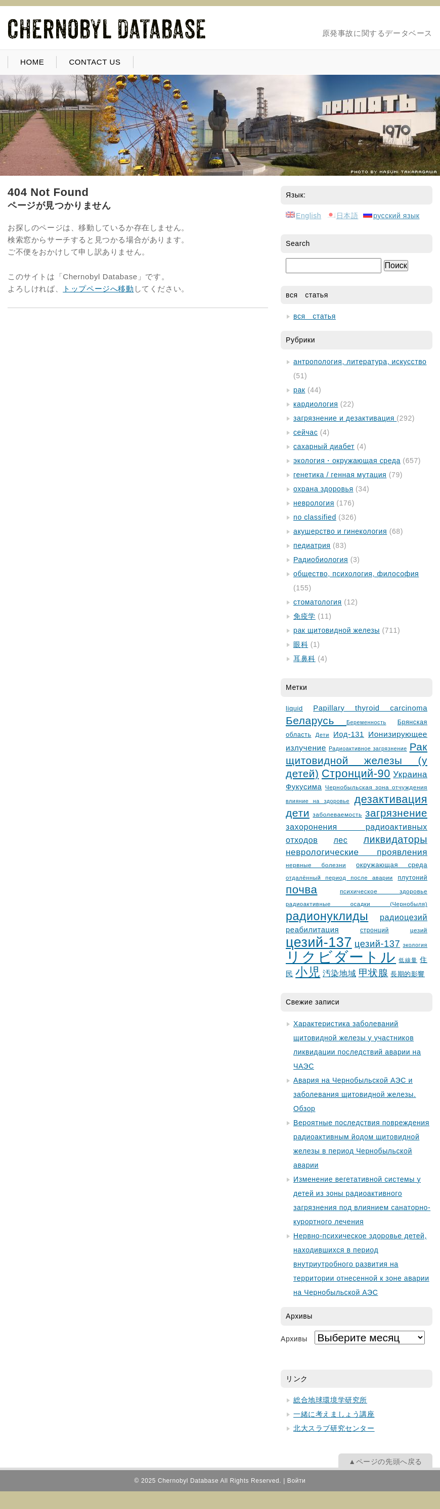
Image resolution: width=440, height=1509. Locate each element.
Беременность (366, 722)
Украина (410, 774)
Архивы (294, 1339)
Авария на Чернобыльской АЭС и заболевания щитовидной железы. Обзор (354, 1094)
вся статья (314, 316)
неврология (313, 503)
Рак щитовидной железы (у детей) (356, 760)
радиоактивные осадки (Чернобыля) (356, 904)
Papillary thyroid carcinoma (370, 708)
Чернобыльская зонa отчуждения (376, 787)
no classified (314, 517)
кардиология (315, 404)
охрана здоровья (323, 489)
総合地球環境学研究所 (330, 1400)
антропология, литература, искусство (359, 362)
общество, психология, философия (356, 574)
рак (299, 390)
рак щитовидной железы (336, 630)
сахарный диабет (324, 446)
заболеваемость (337, 814)
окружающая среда (391, 865)
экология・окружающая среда (347, 461)
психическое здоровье (383, 891)
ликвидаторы (395, 839)
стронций (374, 930)
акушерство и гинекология (340, 531)
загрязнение (396, 813)
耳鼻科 (304, 659)
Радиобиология (320, 560)
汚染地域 (339, 973)
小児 (307, 972)
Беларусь (316, 720)
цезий (418, 930)
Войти (296, 1480)
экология (415, 945)
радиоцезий (403, 917)
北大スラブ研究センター (334, 1428)
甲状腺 (373, 973)
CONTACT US (94, 62)
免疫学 (304, 616)
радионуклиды (327, 916)
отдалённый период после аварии (339, 878)
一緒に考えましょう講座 (334, 1414)
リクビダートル (341, 956)
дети (298, 813)
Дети (322, 735)
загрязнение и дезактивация (345, 418)
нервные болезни (316, 865)
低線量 (408, 960)
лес (341, 840)
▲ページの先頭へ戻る (385, 1461)
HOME (32, 62)
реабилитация (312, 930)
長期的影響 (407, 974)
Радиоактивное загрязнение (368, 748)
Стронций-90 (356, 773)
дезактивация (390, 799)
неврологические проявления (356, 852)
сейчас (305, 432)
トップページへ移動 (98, 288)
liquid (294, 708)
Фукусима (304, 787)
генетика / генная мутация (339, 475)
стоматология (317, 602)
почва (302, 889)
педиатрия (312, 545)
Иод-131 (348, 734)
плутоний (412, 877)
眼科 (300, 644)
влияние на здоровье (317, 801)
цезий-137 (319, 942)
